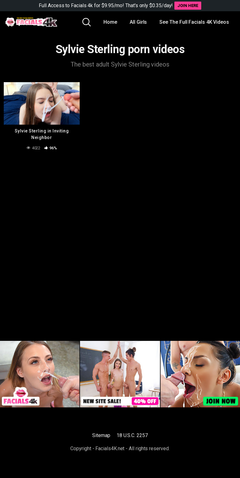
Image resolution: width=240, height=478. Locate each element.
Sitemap (101, 435)
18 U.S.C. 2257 (132, 435)
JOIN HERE (188, 5)
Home (110, 22)
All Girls (138, 22)
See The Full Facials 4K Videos (194, 22)
